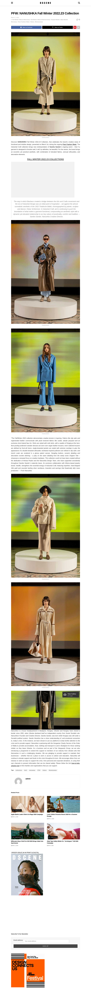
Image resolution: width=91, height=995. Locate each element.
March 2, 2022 (15, 17)
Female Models (55, 19)
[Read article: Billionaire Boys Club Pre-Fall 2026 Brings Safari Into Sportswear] (27, 831)
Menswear (14, 22)
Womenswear (39, 22)
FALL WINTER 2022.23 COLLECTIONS (45, 159)
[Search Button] (79, 3)
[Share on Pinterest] (74, 27)
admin (28, 779)
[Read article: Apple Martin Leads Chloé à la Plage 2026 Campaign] (27, 804)
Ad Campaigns (17, 810)
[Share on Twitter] (57, 27)
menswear (32, 770)
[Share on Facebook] (26, 27)
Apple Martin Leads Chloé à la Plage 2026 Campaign (27, 814)
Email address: (18, 940)
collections (19, 770)
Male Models (64, 19)
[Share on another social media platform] (78, 27)
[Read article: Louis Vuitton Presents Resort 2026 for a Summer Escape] (63, 804)
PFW (39, 770)
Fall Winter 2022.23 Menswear (21, 19)
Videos (32, 22)
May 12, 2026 (14, 816)
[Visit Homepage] (45, 3)
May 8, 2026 (50, 845)
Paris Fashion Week (24, 22)
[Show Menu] (12, 3)
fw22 (25, 770)
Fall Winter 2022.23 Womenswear (40, 19)
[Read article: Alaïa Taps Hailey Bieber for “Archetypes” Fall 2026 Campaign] (63, 831)
